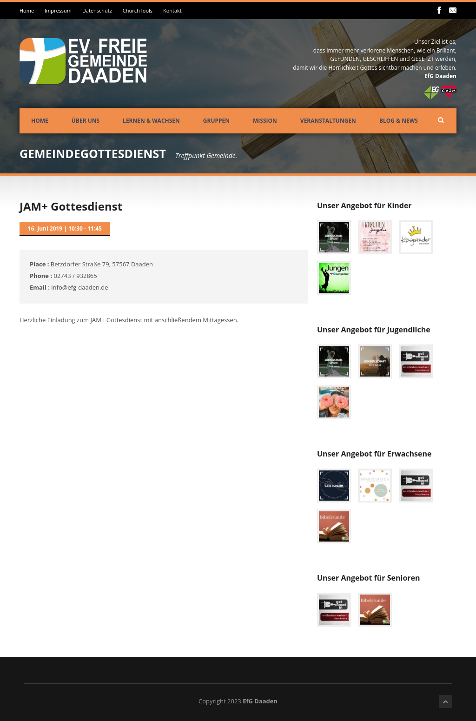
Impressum (58, 10)
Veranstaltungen (328, 121)
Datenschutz (97, 10)
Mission (265, 121)
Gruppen (216, 121)
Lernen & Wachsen (151, 121)
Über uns (85, 121)
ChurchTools (137, 10)
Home (27, 10)
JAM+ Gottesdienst (71, 206)
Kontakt (172, 10)
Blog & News (398, 121)
